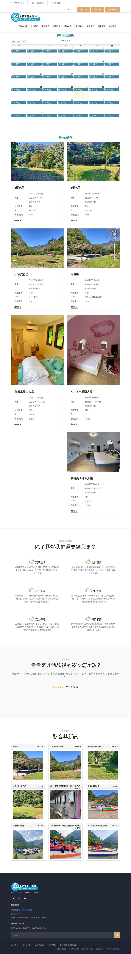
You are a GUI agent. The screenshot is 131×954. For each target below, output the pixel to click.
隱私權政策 (39, 945)
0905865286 (19, 3)
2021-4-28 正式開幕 (24, 782)
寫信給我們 (39, 3)
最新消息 (90, 26)
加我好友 (83, 9)
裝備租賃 (45, 26)
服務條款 (52, 945)
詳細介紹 (17, 220)
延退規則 (79, 26)
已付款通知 (112, 9)
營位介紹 (23, 26)
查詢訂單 (102, 26)
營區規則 (68, 26)
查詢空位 (97, 9)
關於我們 (34, 26)
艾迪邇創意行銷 (113, 949)
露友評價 (56, 26)
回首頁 (57, 3)
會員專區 (112, 26)
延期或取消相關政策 (68, 945)
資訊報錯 (26, 945)
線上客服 (15, 945)
